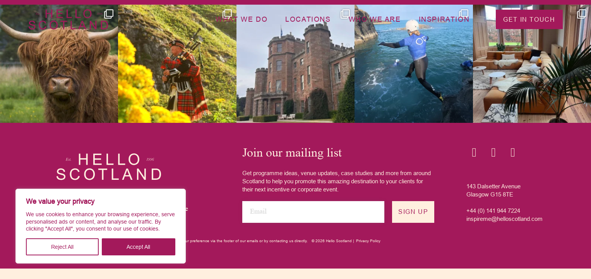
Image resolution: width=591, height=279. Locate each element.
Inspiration (444, 19)
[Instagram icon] (474, 152)
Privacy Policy (368, 240)
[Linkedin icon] (493, 152)
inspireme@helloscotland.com (504, 218)
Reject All (62, 247)
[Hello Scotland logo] (109, 166)
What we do (241, 19)
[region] (100, 226)
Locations (308, 19)
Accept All (138, 247)
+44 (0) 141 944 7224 (493, 210)
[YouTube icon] (513, 152)
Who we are (375, 19)
